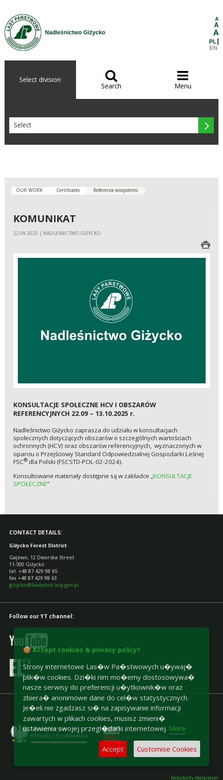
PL (213, 41)
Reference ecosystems (115, 190)
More (177, 728)
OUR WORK (29, 190)
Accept (113, 748)
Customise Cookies (167, 748)
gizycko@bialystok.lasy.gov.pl (44, 584)
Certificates (68, 190)
